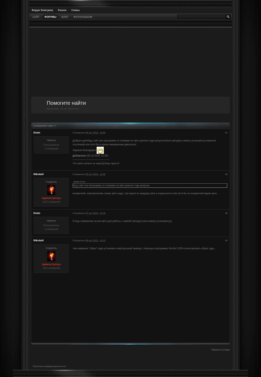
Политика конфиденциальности (49, 366)
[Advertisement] (130, 62)
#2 (226, 174)
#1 (226, 132)
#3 (226, 213)
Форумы (50, 16)
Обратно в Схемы (220, 349)
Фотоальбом (82, 16)
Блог (64, 16)
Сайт (35, 16)
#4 (226, 240)
